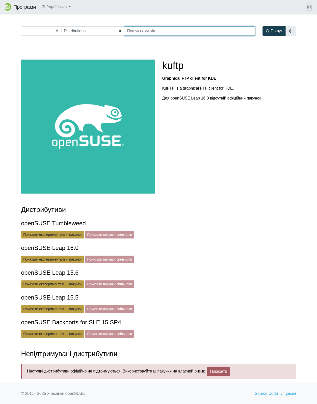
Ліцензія (288, 393)
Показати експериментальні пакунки (52, 234)
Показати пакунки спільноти (109, 234)
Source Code (266, 393)
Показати (218, 371)
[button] (56, 7)
